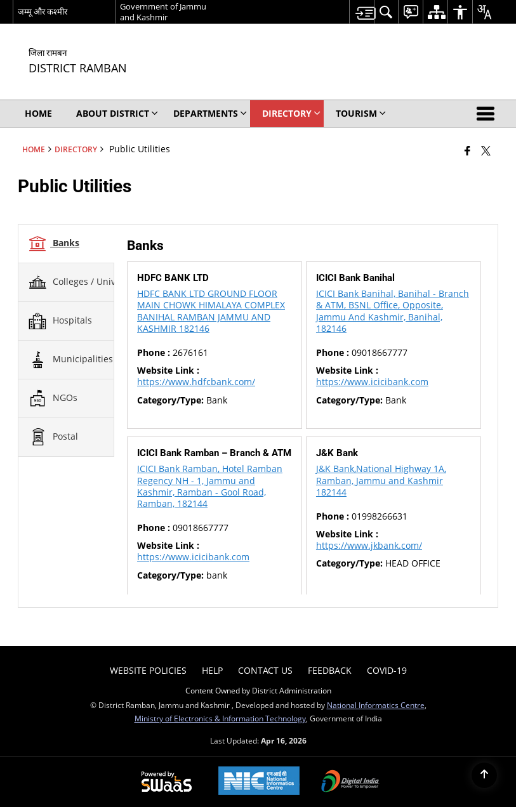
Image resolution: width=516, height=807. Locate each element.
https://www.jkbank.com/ (369, 545)
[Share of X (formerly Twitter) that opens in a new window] (486, 150)
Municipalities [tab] (70, 359)
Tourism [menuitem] (361, 113)
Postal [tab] (53, 437)
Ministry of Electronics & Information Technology (220, 718)
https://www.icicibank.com (372, 382)
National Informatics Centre (376, 705)
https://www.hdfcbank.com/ (196, 382)
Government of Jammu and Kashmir (163, 12)
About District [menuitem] (117, 113)
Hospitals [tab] (60, 321)
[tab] (66, 244)
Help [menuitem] (212, 670)
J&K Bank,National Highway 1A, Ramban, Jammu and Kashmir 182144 (381, 480)
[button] (488, 113)
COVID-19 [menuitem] (387, 670)
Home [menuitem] (38, 113)
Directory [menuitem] (291, 113)
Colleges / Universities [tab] (87, 282)
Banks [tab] (53, 243)
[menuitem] (361, 11)
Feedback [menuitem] (330, 670)
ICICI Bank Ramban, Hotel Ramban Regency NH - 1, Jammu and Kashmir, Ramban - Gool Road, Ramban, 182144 (209, 486)
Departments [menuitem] (210, 113)
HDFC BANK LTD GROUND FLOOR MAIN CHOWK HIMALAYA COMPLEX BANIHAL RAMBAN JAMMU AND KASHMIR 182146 (211, 310)
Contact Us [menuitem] (265, 670)
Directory (76, 149)
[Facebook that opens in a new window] (467, 150)
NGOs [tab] (52, 398)
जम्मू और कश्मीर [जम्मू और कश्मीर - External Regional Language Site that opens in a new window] (42, 11)
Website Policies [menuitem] (148, 670)
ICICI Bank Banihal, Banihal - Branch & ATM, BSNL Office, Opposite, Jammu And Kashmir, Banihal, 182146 (392, 310)
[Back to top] (484, 775)
